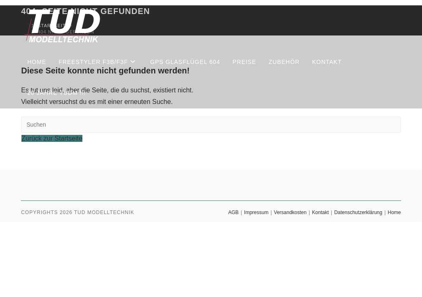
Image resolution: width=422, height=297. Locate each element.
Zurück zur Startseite (51, 138)
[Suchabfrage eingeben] (211, 124)
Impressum (256, 212)
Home (394, 212)
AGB (233, 212)
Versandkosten (290, 212)
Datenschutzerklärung (358, 212)
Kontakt (320, 212)
